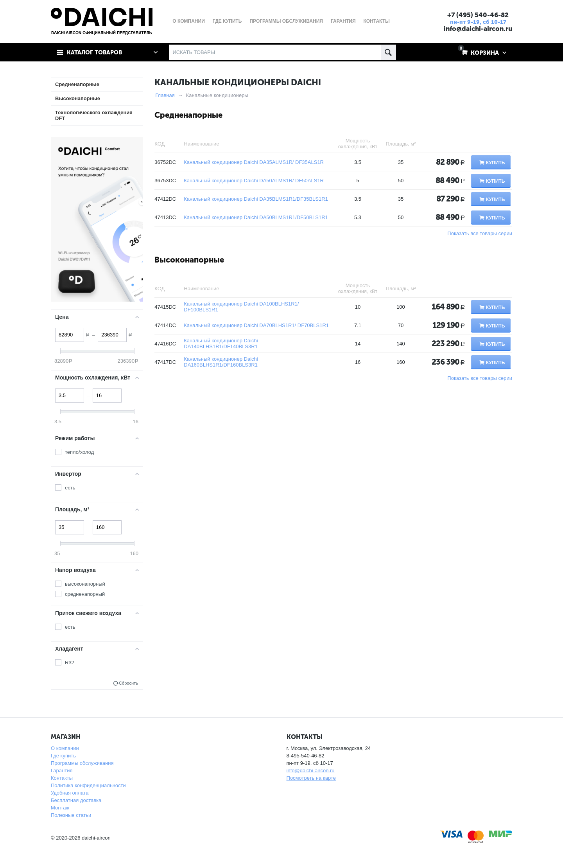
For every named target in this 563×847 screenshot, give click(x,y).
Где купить (63, 756)
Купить (495, 162)
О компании (65, 748)
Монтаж (60, 808)
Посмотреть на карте (311, 778)
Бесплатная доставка (76, 800)
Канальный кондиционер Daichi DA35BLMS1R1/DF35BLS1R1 (256, 199)
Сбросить (128, 683)
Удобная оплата (69, 793)
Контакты (62, 778)
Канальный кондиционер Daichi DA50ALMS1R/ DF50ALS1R (254, 180)
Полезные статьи (71, 815)
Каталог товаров (95, 52)
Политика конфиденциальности (88, 785)
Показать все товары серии (479, 233)
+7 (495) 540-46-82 (477, 15)
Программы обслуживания (82, 763)
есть (70, 488)
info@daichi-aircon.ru (477, 28)
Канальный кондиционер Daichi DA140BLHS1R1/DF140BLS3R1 (221, 343)
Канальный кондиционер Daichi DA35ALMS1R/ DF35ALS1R (254, 162)
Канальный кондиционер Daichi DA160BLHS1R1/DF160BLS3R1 (221, 362)
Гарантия (61, 770)
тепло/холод (79, 452)
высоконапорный (85, 584)
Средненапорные (188, 115)
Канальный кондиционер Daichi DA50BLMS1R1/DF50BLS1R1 (256, 217)
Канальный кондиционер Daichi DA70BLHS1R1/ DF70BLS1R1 (256, 325)
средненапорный (85, 594)
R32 (69, 662)
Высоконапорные (189, 259)
